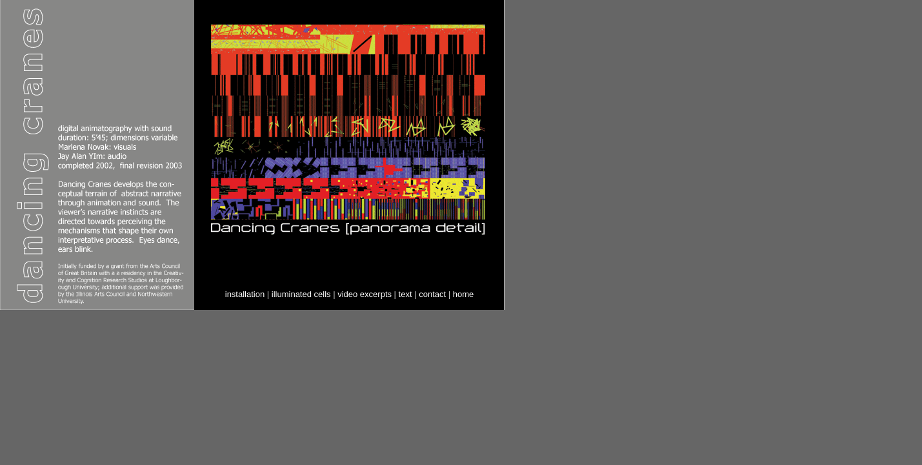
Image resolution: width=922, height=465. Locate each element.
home (463, 294)
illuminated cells (301, 294)
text (405, 294)
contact (432, 294)
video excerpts (364, 294)
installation (245, 294)
